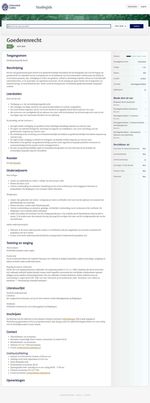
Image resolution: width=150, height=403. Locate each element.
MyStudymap (69, 319)
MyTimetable (15, 163)
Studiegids (44, 7)
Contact (87, 395)
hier (60, 322)
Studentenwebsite (67, 395)
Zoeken (137, 26)
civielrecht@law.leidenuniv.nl (29, 348)
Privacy (79, 395)
